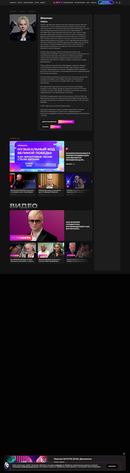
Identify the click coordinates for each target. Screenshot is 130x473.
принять (112, 466)
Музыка (94, 2)
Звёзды (22, 11)
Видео (42, 2)
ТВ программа (80, 2)
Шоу (87, 2)
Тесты (37, 2)
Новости (13, 2)
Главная (13, 11)
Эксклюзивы (28, 2)
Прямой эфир (68, 2)
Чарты (19, 2)
